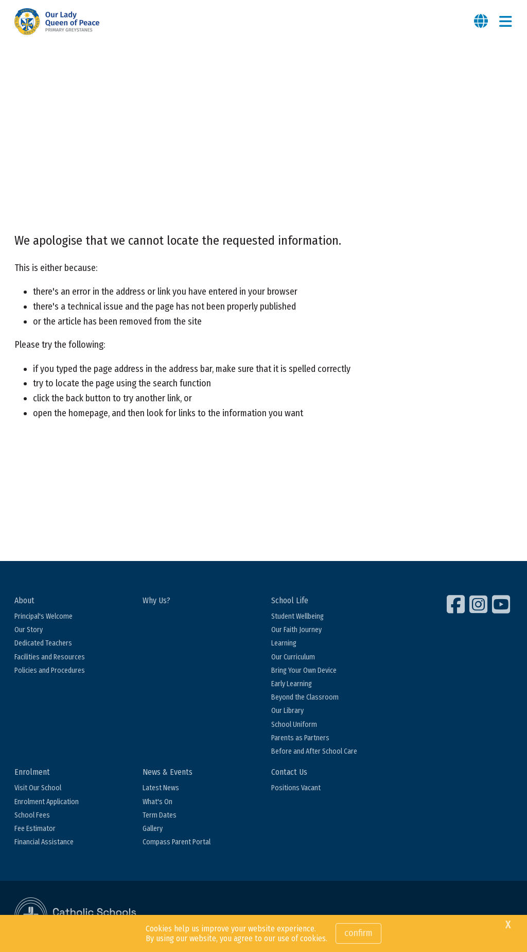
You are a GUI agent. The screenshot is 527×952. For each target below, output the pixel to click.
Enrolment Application (46, 801)
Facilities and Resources (49, 657)
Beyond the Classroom (305, 697)
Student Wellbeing (297, 616)
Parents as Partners (300, 738)
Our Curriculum (293, 657)
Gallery (153, 828)
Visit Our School (37, 788)
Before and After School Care (314, 751)
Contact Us (289, 772)
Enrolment (32, 772)
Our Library (287, 710)
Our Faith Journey (296, 629)
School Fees (32, 815)
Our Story (28, 629)
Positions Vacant (296, 788)
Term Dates (160, 815)
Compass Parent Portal (176, 842)
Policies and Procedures (49, 670)
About (24, 600)
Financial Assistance (44, 842)
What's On (157, 801)
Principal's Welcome (43, 616)
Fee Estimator (35, 828)
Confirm (358, 933)
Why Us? (156, 600)
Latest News (161, 788)
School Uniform (294, 724)
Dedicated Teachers (43, 643)
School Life (289, 600)
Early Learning (291, 683)
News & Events (167, 772)
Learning (283, 643)
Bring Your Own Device (304, 670)
